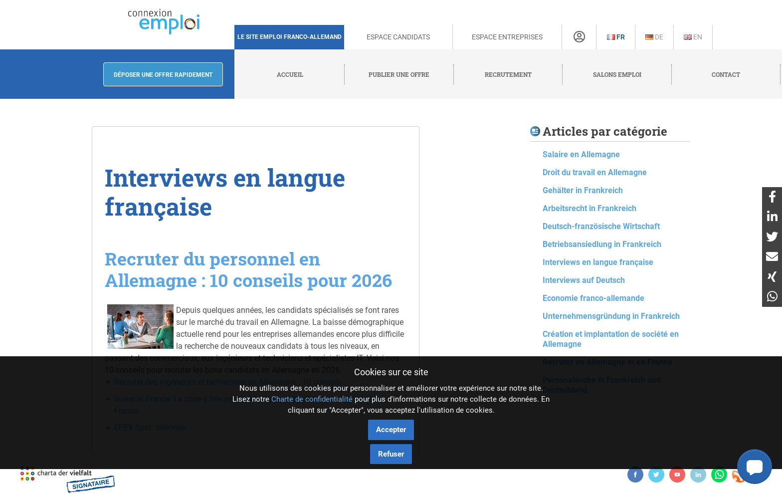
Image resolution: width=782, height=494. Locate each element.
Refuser (391, 454)
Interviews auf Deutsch (584, 280)
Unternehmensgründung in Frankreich (611, 316)
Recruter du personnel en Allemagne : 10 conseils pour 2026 (248, 269)
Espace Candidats (398, 37)
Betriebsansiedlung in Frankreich (602, 244)
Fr (616, 37)
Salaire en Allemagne (581, 154)
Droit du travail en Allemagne (595, 172)
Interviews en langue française (598, 262)
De (654, 37)
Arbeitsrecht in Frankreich (589, 208)
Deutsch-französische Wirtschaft (601, 226)
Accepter (391, 429)
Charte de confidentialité (312, 399)
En (693, 37)
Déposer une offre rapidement (163, 74)
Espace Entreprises (507, 37)
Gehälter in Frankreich (583, 190)
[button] (754, 466)
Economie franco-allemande (593, 298)
